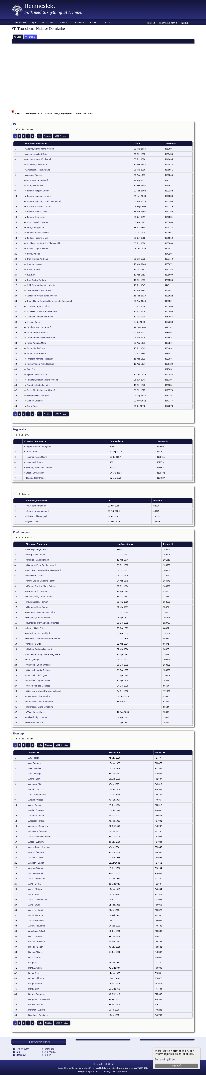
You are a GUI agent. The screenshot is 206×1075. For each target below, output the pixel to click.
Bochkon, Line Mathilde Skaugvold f (43, 243)
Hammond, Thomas (35, 462)
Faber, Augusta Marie (36, 343)
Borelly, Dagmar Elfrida (37, 248)
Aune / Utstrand (35, 910)
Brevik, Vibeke (33, 254)
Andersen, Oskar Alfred (37, 164)
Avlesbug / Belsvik (36, 931)
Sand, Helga (33, 659)
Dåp (137, 143)
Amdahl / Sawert (36, 810)
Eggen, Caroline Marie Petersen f (42, 586)
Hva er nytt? (22, 1048)
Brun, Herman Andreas (37, 259)
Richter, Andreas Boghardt (39, 649)
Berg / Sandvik (35, 983)
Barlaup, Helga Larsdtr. (38, 549)
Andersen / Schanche (38, 826)
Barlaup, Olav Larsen (36, 217)
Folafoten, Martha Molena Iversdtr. (42, 380)
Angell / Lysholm (36, 842)
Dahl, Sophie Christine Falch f (40, 290)
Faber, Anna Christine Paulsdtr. (40, 338)
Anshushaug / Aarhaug (38, 847)
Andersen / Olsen (36, 821)
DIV (108, 22)
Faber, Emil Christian (37, 591)
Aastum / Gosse (35, 800)
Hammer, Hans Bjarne (37, 607)
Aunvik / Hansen (36, 920)
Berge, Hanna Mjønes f (38, 511)
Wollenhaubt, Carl (35, 722)
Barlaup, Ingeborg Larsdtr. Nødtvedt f (43, 201)
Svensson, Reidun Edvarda (40, 701)
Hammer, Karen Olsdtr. (36, 457)
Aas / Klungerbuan (37, 795)
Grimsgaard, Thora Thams (39, 596)
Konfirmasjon (125, 544)
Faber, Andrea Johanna (37, 332)
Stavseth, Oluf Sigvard (37, 675)
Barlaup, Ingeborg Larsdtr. (38, 196)
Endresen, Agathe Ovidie (38, 306)
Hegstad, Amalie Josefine (39, 617)
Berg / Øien (33, 989)
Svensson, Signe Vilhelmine (40, 707)
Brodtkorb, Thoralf (35, 576)
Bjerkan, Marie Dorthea (38, 560)
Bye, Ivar (30, 275)
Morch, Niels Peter (36, 628)
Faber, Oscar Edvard (36, 353)
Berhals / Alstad (35, 1004)
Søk (34, 22)
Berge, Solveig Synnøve (37, 222)
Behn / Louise (34, 957)
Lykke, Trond (33, 521)
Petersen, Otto (34, 644)
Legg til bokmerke (168, 23)
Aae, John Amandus (36, 506)
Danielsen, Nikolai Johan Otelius (41, 296)
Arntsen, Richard (34, 175)
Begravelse (117, 441)
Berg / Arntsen (35, 968)
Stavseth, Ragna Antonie (38, 681)
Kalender (49, 1048)
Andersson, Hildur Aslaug (38, 170)
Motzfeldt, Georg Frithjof (38, 633)
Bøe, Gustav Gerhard (36, 280)
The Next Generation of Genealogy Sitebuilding (90, 1068)
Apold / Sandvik (35, 857)
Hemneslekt (39, 6)
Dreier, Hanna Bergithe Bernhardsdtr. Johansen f (49, 301)
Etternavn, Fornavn (36, 143)
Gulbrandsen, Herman (37, 602)
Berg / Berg (33, 973)
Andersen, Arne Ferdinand (38, 159)
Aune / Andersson (36, 878)
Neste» (47, 136)
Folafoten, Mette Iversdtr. (38, 385)
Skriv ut (151, 23)
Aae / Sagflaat (34, 768)
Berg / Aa (32, 962)
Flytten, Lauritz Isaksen (37, 374)
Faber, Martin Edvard (36, 348)
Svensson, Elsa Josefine (38, 696)
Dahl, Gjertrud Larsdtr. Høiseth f (41, 285)
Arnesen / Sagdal (36, 863)
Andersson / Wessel (37, 831)
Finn (64, 22)
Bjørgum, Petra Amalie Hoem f (41, 565)
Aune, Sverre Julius (35, 185)
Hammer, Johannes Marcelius (41, 612)
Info (94, 22)
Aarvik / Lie (33, 789)
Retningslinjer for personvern (115, 1071)
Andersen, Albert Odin (36, 154)
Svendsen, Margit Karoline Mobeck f (44, 691)
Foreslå (30, 36)
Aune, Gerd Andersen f (37, 180)
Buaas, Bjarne (33, 269)
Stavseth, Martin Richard (38, 670)
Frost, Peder (31, 452)
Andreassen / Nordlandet (40, 836)
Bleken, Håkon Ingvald (37, 516)
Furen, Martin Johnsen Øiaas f (40, 390)
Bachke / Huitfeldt (36, 941)
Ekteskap (114, 752)
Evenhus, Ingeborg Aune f (38, 327)
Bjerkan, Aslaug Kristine (37, 233)
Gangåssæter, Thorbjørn (37, 395)
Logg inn (47, 22)
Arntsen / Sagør (35, 868)
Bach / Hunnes (35, 936)
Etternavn (21, 1054)
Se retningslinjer (165, 1059)
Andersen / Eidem (36, 815)
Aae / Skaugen (35, 773)
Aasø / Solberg (35, 805)
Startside (20, 22)
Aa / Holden (33, 758)
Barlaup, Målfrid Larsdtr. (37, 212)
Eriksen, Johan (33, 322)
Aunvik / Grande (35, 915)
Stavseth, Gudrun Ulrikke (39, 665)
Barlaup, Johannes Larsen (38, 206)
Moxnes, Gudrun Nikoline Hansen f (43, 638)
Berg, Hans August (36, 555)
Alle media (50, 1051)
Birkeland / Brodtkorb (38, 1015)
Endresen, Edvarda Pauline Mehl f (42, 311)
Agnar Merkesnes (95, 1071)
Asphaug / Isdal (35, 873)
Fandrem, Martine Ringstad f (39, 359)
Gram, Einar (32, 406)
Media (80, 22)
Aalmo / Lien (34, 779)
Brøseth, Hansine (34, 264)
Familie (34, 752)
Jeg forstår (176, 1065)
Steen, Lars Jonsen (35, 473)
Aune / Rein (33, 894)
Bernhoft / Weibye (36, 1010)
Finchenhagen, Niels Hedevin (40, 364)
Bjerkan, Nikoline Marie (37, 238)
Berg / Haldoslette (36, 978)
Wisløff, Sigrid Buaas (37, 717)
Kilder (47, 1054)
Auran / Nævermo (36, 926)
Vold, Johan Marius (36, 712)
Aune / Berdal (34, 884)
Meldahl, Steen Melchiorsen (39, 467)
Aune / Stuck (34, 905)
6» (39, 136)
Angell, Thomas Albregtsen (38, 446)
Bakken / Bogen (35, 947)
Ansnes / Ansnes (36, 852)
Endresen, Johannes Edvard (39, 317)
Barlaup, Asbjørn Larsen (37, 191)
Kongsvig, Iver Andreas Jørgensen (43, 623)
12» (40, 745)
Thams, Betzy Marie (35, 478)
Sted (17, 36)
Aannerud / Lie (35, 784)
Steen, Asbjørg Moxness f (39, 686)
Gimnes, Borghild (34, 401)
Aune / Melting (35, 889)
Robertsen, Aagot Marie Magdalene (43, 654)
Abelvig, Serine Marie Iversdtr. (40, 149)
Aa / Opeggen (34, 763)
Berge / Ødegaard (36, 994)
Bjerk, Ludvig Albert (35, 227)
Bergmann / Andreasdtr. (39, 999)
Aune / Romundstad (37, 900)
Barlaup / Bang (35, 952)
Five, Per (30, 369)
